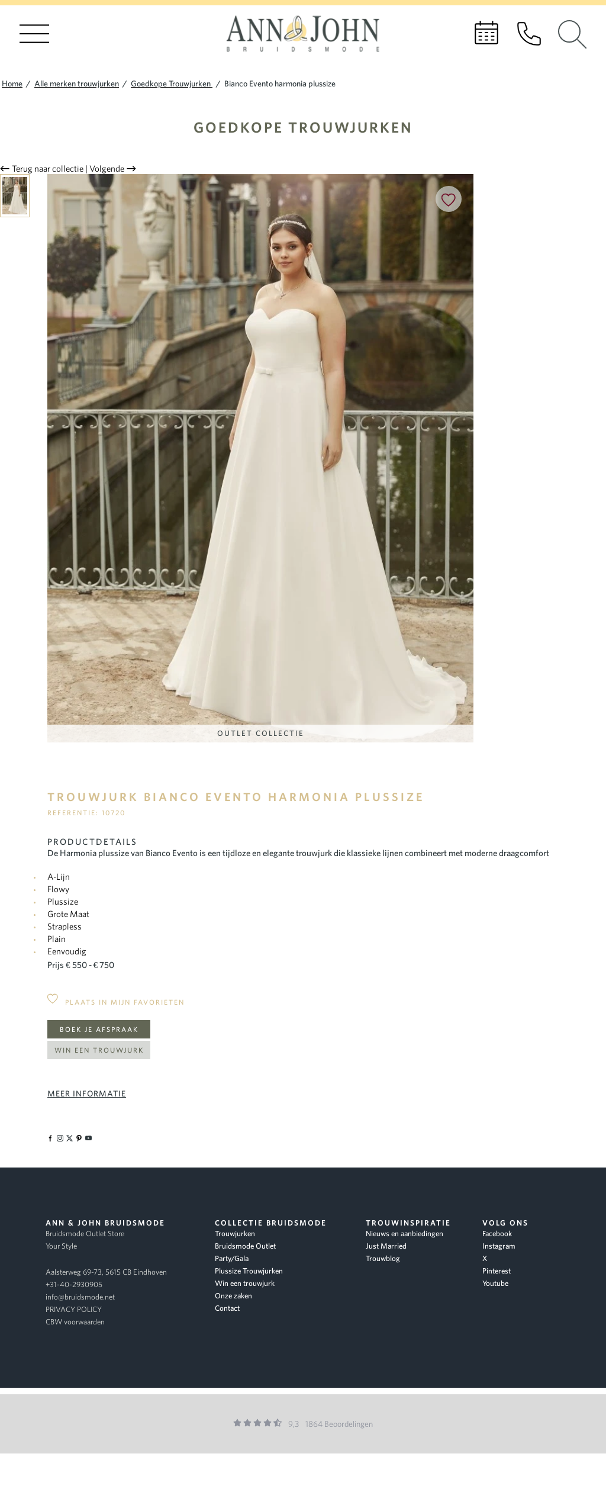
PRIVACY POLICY (74, 1309)
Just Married (386, 1246)
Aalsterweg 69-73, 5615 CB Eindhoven (106, 1272)
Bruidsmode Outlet (245, 1246)
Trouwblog (383, 1258)
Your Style (61, 1246)
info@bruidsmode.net (80, 1296)
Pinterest (496, 1270)
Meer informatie (86, 1093)
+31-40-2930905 (74, 1284)
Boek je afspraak (99, 1029)
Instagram (498, 1246)
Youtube (495, 1283)
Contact (227, 1308)
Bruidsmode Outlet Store (85, 1233)
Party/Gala (232, 1258)
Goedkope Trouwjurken (303, 127)
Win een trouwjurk (99, 1050)
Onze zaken (233, 1295)
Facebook (497, 1233)
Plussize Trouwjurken (249, 1270)
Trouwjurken (235, 1233)
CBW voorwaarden (75, 1321)
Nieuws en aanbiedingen (404, 1233)
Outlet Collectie (260, 733)
